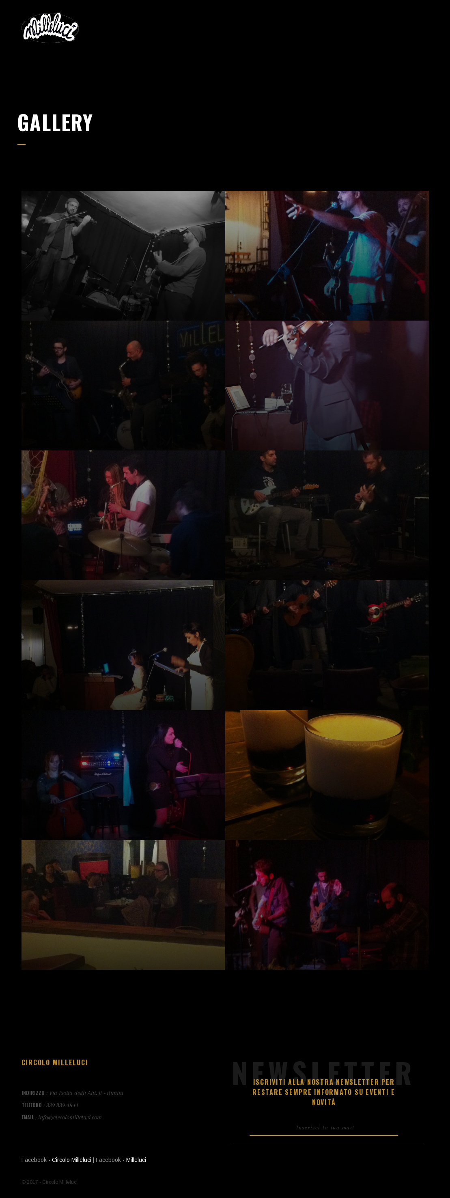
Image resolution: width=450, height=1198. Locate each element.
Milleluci (136, 1160)
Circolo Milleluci (71, 1160)
